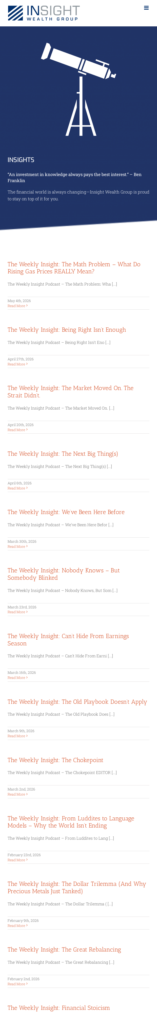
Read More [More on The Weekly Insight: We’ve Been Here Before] (16, 546)
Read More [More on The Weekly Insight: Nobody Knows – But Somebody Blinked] (16, 611)
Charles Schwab (21, 813)
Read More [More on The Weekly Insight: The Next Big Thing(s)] (16, 488)
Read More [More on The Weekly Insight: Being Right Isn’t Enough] (16, 364)
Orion (12, 823)
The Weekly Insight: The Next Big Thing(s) (63, 453)
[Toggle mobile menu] (146, 7)
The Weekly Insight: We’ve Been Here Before (66, 512)
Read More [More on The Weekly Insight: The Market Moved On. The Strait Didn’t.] (16, 429)
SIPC (110, 892)
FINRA (125, 892)
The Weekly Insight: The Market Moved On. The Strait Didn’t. (70, 391)
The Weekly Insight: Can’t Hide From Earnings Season (68, 639)
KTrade (13, 818)
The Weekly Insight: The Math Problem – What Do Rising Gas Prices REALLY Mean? (74, 267)
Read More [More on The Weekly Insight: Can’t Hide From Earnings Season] (16, 677)
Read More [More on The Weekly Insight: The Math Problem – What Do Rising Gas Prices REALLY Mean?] (16, 305)
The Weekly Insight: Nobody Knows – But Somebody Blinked (64, 574)
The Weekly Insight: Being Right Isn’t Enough (67, 329)
